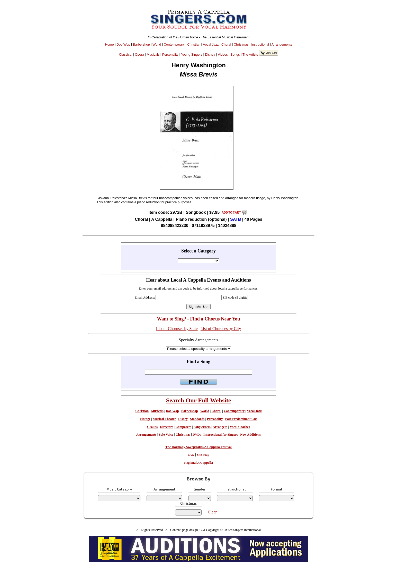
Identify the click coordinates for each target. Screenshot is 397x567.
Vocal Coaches (240, 427)
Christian (193, 44)
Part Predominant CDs (241, 419)
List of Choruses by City (221, 328)
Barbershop (141, 44)
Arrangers (220, 427)
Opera (139, 54)
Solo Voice (166, 434)
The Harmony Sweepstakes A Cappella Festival (198, 447)
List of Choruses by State (177, 328)
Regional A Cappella (198, 462)
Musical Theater (164, 419)
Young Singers (191, 54)
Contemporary (174, 44)
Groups (152, 427)
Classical (125, 54)
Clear (212, 512)
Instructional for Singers (220, 434)
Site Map (203, 454)
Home (109, 44)
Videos (223, 54)
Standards (197, 419)
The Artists (250, 54)
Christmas (241, 44)
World (156, 44)
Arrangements (282, 44)
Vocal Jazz (211, 44)
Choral (226, 44)
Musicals (153, 54)
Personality (170, 54)
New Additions (250, 434)
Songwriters (202, 427)
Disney (210, 54)
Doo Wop (123, 44)
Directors (166, 427)
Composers (183, 427)
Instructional (260, 44)
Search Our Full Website (198, 400)
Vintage (145, 419)
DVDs (197, 434)
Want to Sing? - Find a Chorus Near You (198, 318)
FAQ (191, 454)
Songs (235, 54)
